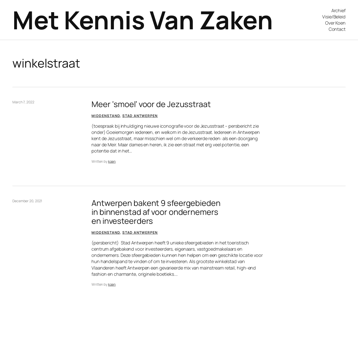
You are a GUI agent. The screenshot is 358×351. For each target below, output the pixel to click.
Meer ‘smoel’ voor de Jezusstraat (151, 104)
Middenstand (105, 115)
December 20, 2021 (27, 200)
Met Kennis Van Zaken (142, 20)
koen (112, 161)
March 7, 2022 (23, 102)
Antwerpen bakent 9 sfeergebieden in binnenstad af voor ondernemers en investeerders (156, 211)
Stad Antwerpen (140, 115)
